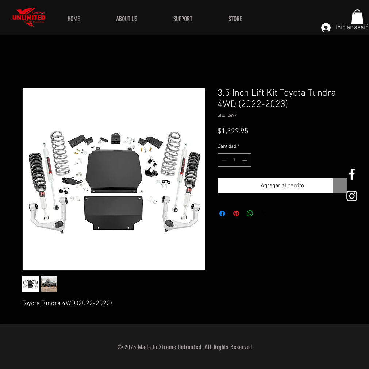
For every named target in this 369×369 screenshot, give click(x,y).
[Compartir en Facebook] (222, 213)
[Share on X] (264, 213)
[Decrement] (223, 160)
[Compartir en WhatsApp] (250, 213)
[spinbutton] (234, 160)
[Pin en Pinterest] (236, 213)
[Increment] (245, 160)
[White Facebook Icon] (352, 174)
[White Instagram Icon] (352, 196)
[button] (357, 16)
